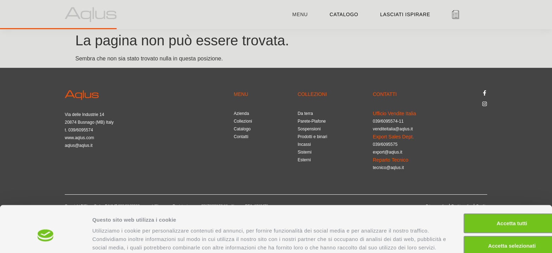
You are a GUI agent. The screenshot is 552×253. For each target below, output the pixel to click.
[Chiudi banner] (541, 176)
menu (300, 14)
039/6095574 (80, 130)
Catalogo (344, 14)
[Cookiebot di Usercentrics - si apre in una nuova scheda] (45, 239)
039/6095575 (385, 144)
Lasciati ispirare (405, 14)
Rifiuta (475, 229)
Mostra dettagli (370, 239)
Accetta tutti (475, 184)
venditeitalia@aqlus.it (393, 128)
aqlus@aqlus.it (79, 145)
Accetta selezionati (475, 206)
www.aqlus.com (79, 137)
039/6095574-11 (388, 121)
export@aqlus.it (387, 152)
